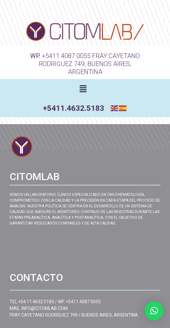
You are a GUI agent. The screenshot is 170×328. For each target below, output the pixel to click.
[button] (83, 89)
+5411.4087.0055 (66, 56)
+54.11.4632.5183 (36, 301)
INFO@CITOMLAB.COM (45, 308)
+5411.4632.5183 (73, 108)
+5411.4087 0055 (83, 301)
